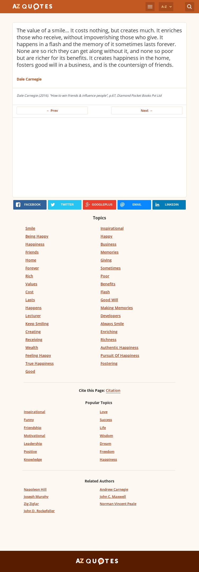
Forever (32, 268)
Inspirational (112, 228)
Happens (33, 307)
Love (103, 411)
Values (31, 283)
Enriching (109, 331)
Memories (110, 252)
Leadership (33, 443)
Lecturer (33, 315)
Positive (30, 451)
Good (30, 371)
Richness (108, 339)
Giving (106, 260)
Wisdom (106, 435)
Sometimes (111, 268)
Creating (33, 331)
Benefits (108, 283)
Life (103, 427)
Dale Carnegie (29, 79)
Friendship (32, 427)
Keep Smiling (37, 323)
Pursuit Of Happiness (120, 355)
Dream (105, 443)
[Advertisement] (99, 157)
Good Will (109, 299)
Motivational (34, 435)
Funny (29, 419)
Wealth (31, 347)
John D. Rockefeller (39, 510)
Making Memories (117, 307)
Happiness (34, 244)
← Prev (52, 110)
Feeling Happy (38, 355)
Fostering (109, 363)
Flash (105, 291)
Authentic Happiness (119, 347)
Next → (147, 110)
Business (108, 244)
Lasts (30, 299)
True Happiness (39, 363)
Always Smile (112, 323)
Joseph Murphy (36, 496)
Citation (113, 390)
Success (106, 419)
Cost (29, 291)
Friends (32, 252)
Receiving (33, 339)
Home (30, 260)
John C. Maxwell (113, 496)
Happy (106, 236)
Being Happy (36, 236)
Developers (111, 315)
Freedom (107, 451)
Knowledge (33, 459)
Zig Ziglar (31, 503)
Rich (29, 275)
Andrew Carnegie (114, 489)
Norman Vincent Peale (118, 503)
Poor (105, 275)
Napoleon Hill (35, 489)
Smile (30, 228)
